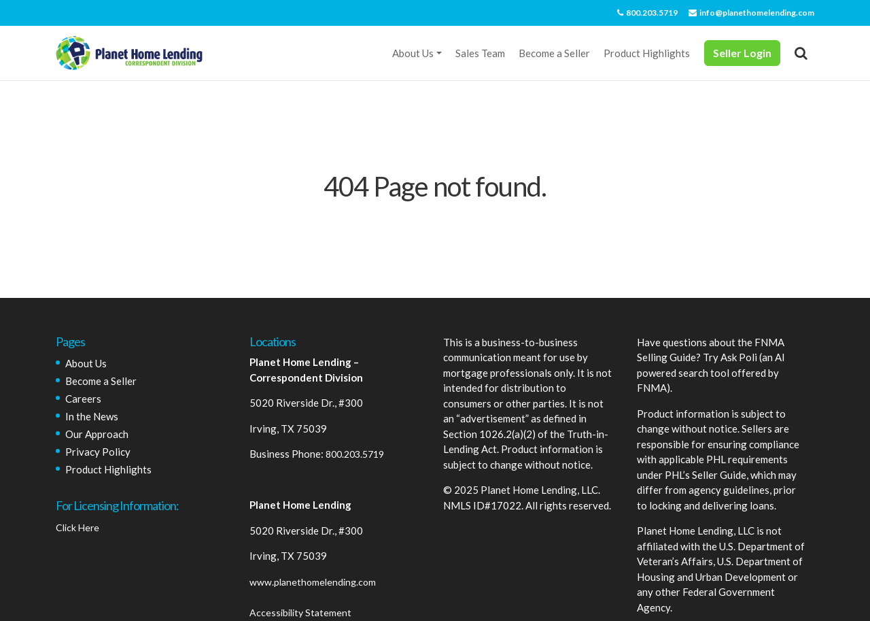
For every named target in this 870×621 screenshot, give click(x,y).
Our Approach (96, 434)
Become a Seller (554, 53)
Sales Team (480, 53)
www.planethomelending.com (312, 582)
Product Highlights (647, 53)
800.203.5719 (647, 12)
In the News (91, 416)
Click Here (77, 527)
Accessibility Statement (300, 612)
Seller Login (742, 52)
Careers (83, 398)
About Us (413, 53)
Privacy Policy (97, 452)
